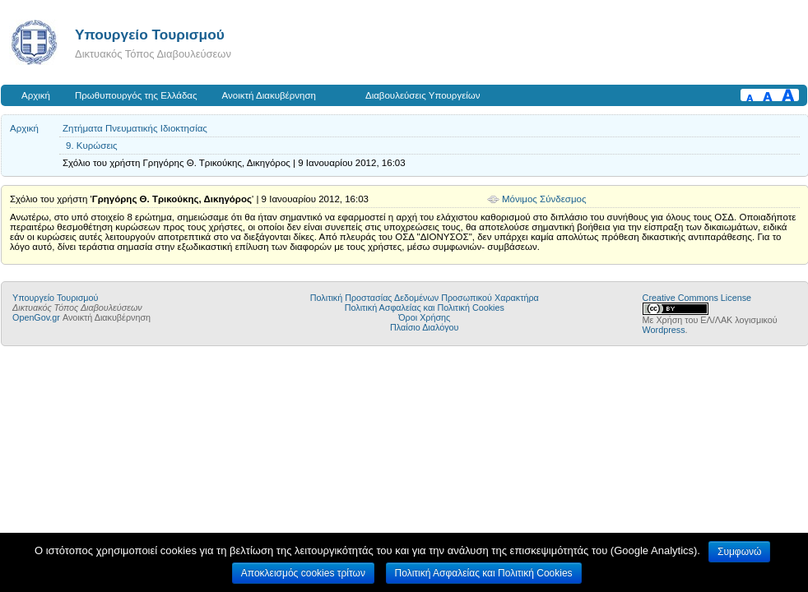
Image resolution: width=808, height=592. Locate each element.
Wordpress (664, 330)
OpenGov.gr (36, 317)
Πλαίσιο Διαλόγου (424, 327)
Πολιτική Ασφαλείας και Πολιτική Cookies (424, 307)
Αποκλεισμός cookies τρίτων (303, 573)
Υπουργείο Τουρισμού (150, 34)
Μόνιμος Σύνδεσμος (544, 199)
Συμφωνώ (739, 551)
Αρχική (35, 95)
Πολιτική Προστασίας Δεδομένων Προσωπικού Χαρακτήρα (424, 298)
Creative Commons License (697, 298)
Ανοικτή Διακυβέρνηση (269, 95)
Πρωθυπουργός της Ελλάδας (136, 95)
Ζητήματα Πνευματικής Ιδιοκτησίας (135, 128)
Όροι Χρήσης (424, 317)
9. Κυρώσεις (92, 145)
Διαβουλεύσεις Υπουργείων (423, 95)
